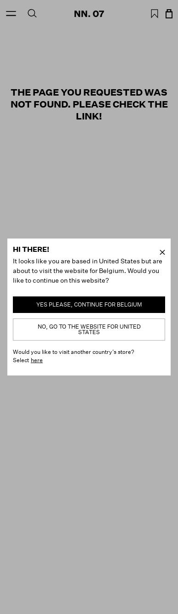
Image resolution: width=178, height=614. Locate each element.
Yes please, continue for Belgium (89, 304)
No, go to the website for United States (89, 329)
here (37, 360)
